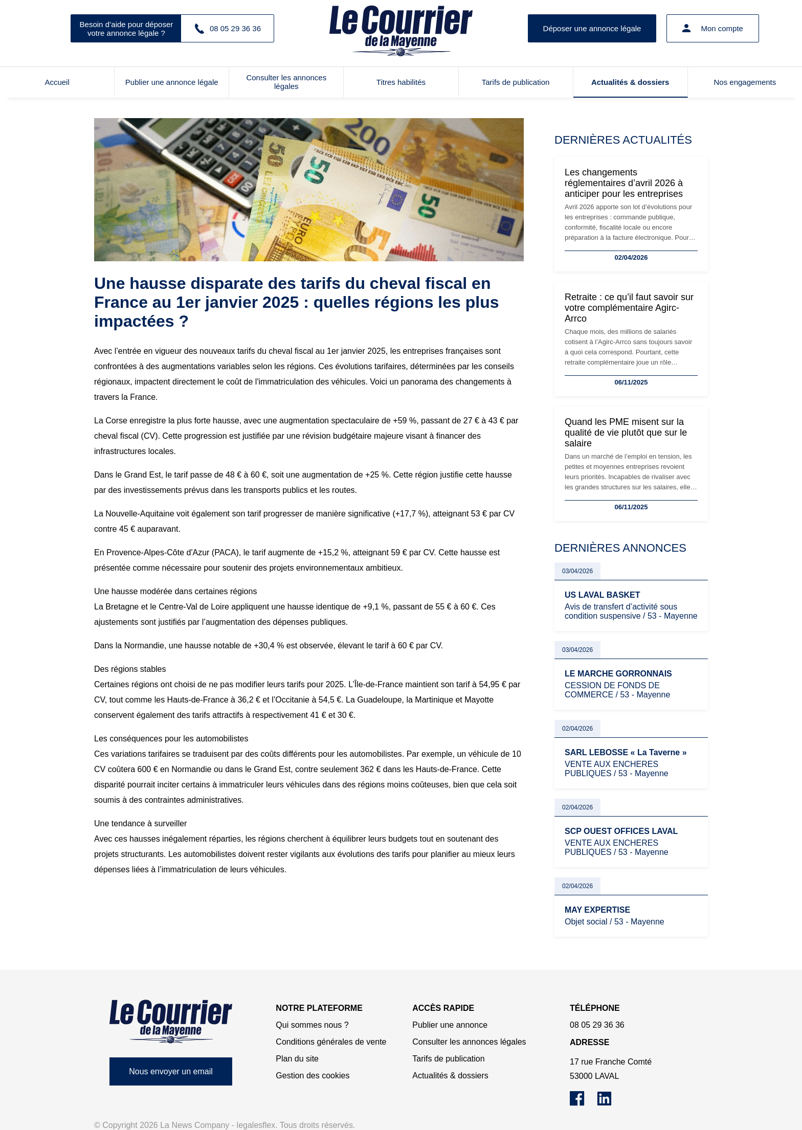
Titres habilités (401, 82)
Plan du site (297, 1058)
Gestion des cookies (312, 1075)
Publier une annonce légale (171, 82)
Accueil (56, 82)
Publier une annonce (449, 1025)
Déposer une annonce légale (592, 28)
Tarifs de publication (516, 82)
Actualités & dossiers (630, 82)
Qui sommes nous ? (312, 1025)
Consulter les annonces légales (286, 82)
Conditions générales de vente (331, 1041)
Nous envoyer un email (171, 1071)
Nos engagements (745, 82)
